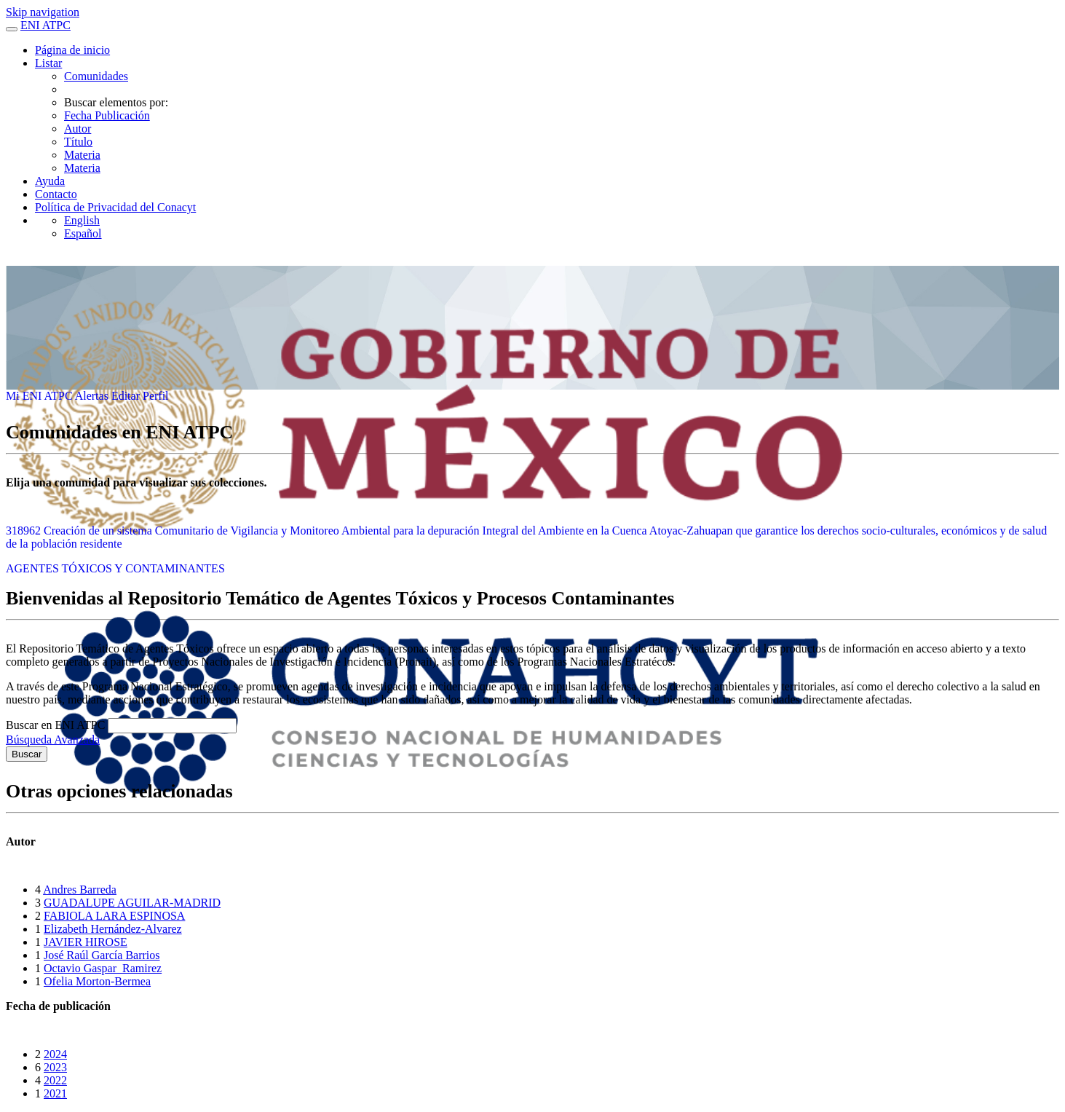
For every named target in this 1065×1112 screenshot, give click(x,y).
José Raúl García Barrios (102, 955)
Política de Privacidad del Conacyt (115, 207)
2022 (55, 1080)
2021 (55, 1093)
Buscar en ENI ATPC (57, 725)
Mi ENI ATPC (40, 396)
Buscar (26, 754)
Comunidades (96, 76)
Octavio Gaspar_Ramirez (103, 968)
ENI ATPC (45, 25)
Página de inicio (72, 50)
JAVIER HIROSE (85, 942)
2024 (55, 1054)
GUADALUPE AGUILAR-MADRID (132, 902)
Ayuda (50, 181)
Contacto (56, 194)
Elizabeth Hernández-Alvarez (113, 929)
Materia (82, 155)
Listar (48, 63)
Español (83, 233)
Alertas (93, 396)
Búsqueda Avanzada (53, 739)
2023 (55, 1067)
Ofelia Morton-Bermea (97, 981)
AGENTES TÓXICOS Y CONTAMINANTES (115, 568)
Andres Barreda (79, 889)
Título (78, 141)
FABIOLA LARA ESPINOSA (114, 916)
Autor (77, 128)
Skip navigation (42, 12)
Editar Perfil (140, 396)
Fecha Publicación (107, 115)
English (82, 220)
